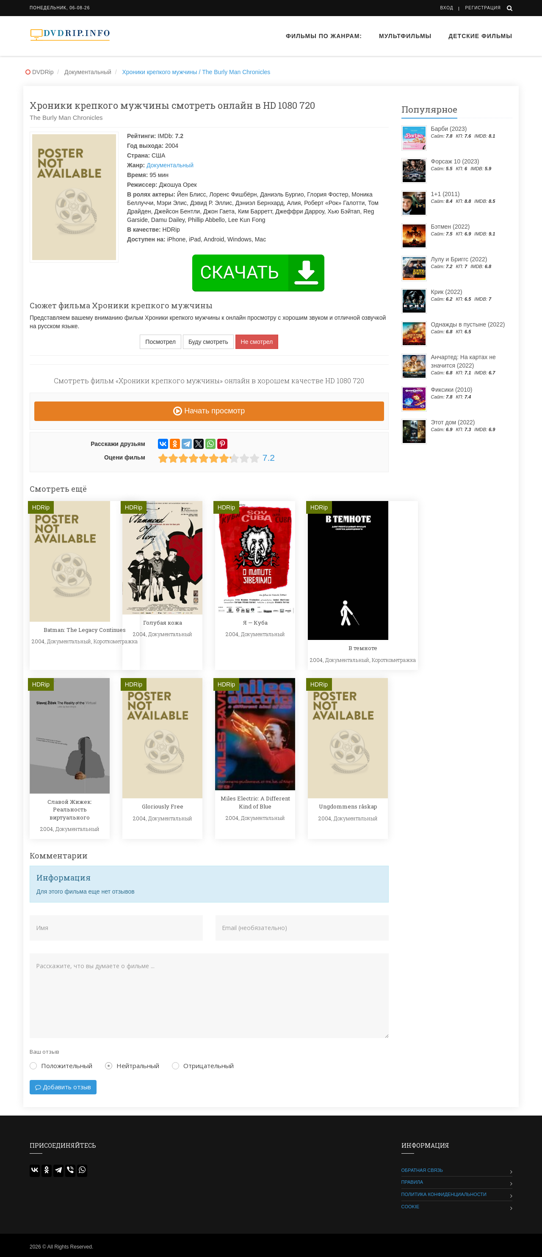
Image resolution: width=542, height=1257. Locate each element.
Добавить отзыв (63, 1087)
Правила (412, 1182)
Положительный (61, 1065)
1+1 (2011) (445, 194)
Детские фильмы (480, 36)
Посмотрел (160, 341)
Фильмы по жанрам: (324, 36)
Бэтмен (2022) (450, 226)
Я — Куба (255, 622)
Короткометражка (116, 641)
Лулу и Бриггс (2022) (459, 259)
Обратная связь (422, 1170)
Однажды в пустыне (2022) (468, 324)
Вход (447, 8)
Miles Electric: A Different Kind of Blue (255, 802)
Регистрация (483, 8)
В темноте (362, 648)
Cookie (410, 1206)
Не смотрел (257, 341)
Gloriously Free (162, 806)
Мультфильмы (405, 36)
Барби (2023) (449, 128)
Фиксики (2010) (452, 389)
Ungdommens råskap (348, 806)
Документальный (170, 165)
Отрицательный (203, 1065)
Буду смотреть (208, 341)
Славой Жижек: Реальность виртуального (69, 809)
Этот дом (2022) (453, 422)
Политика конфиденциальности (444, 1194)
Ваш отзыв (44, 1051)
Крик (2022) (446, 291)
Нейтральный (132, 1065)
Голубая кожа (162, 622)
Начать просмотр (209, 411)
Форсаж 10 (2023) (455, 161)
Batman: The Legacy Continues (85, 630)
